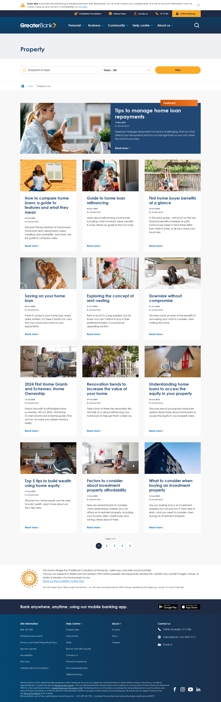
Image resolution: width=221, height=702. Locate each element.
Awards (116, 629)
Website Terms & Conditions (34, 668)
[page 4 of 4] (122, 546)
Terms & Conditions (32, 693)
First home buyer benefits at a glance (172, 200)
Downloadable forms (77, 668)
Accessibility (26, 655)
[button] (76, 25)
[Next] (130, 545)
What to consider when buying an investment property (171, 485)
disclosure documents (64, 685)
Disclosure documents (31, 636)
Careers (116, 642)
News (114, 636)
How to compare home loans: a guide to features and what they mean (47, 205)
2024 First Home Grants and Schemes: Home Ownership (46, 389)
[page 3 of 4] (114, 546)
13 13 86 (82, 6)
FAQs (68, 642)
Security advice (28, 648)
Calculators (72, 636)
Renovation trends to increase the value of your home (107, 389)
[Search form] (197, 25)
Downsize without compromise (165, 298)
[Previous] (91, 545)
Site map (24, 661)
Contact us (72, 655)
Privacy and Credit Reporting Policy (38, 642)
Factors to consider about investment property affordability (106, 485)
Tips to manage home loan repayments (148, 113)
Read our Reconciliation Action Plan (63, 581)
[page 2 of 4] (107, 546)
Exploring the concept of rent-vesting (110, 298)
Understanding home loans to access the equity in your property (170, 389)
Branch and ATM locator (78, 648)
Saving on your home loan (45, 298)
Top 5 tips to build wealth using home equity (48, 483)
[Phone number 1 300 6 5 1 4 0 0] (162, 13)
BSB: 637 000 (26, 629)
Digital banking (74, 674)
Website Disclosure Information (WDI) (67, 688)
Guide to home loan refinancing (106, 200)
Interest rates (72, 629)
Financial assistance (76, 661)
